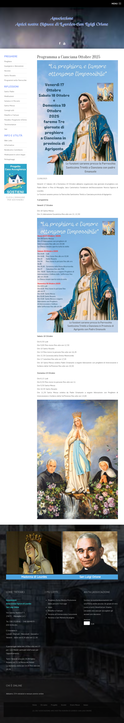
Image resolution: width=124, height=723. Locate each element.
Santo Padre (9, 91)
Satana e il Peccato (12, 101)
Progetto (54, 705)
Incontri (63, 705)
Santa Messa (9, 105)
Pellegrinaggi (9, 159)
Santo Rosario (10, 75)
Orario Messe (75, 705)
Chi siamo (43, 705)
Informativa (9, 145)
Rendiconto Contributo (13, 150)
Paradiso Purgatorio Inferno (15, 120)
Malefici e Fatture (11, 115)
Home (34, 705)
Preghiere (8, 61)
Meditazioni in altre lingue (14, 154)
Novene (7, 71)
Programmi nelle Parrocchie (15, 80)
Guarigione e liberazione (13, 66)
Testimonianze (10, 124)
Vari (5, 129)
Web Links (8, 140)
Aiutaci (85, 705)
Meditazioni (9, 96)
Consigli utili (9, 110)
